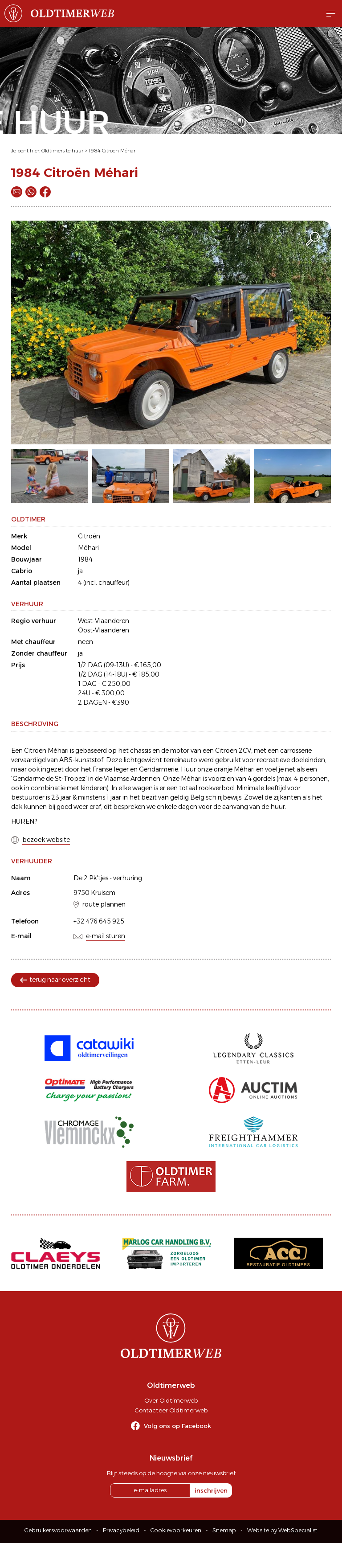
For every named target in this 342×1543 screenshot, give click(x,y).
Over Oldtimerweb (171, 1400)
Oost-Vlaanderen (103, 630)
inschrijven (211, 1490)
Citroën (89, 536)
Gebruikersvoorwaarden (58, 1530)
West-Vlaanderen (103, 621)
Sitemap (224, 1530)
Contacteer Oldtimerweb (171, 1410)
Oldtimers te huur (62, 151)
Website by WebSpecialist (282, 1530)
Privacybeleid (121, 1530)
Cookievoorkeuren (176, 1530)
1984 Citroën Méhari (113, 151)
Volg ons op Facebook (177, 1425)
